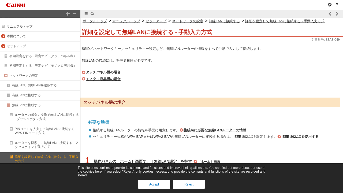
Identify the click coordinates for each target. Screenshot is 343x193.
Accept (154, 184)
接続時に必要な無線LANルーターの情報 (215, 130)
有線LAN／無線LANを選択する (34, 85)
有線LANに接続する (26, 95)
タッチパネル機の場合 (103, 72)
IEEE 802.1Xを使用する (299, 137)
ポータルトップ (95, 21)
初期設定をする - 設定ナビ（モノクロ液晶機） (43, 66)
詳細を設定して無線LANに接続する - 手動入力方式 (285, 21)
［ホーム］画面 (208, 161)
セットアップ (16, 46)
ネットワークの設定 (23, 75)
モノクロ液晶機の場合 (103, 79)
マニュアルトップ (19, 26)
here (98, 171)
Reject (188, 184)
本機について (16, 36)
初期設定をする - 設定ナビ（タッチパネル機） (43, 56)
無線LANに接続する (26, 105)
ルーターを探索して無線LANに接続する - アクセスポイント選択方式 (47, 145)
